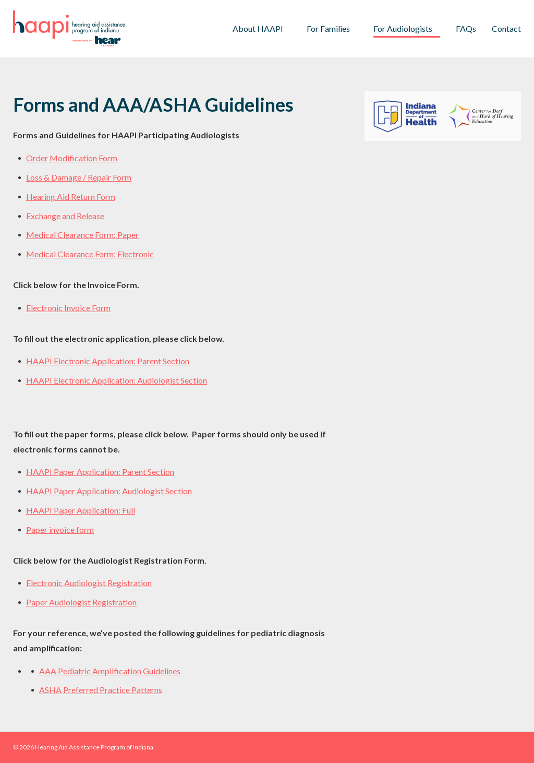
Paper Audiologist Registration (81, 602)
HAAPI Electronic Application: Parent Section (107, 361)
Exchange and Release (65, 216)
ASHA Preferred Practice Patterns (100, 690)
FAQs (466, 28)
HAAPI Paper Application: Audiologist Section (109, 491)
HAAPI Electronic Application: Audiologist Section (116, 380)
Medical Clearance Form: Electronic (90, 254)
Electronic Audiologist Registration (89, 583)
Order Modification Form (71, 158)
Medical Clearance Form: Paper (82, 235)
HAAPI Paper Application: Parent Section (100, 471)
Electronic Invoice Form (68, 308)
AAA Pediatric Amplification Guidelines (109, 671)
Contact (506, 28)
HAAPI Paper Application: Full (80, 510)
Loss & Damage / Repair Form (78, 177)
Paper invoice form (60, 529)
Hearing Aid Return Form (70, 196)
